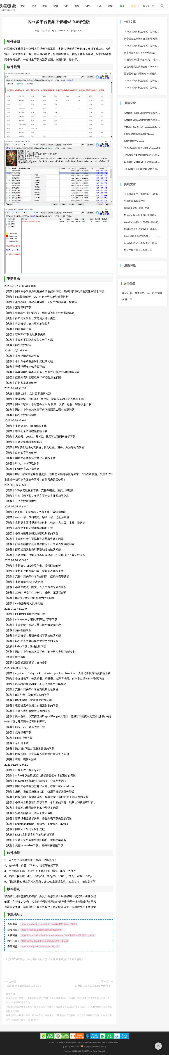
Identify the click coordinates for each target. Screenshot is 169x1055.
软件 (56, 6)
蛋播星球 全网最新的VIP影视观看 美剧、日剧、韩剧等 (143, 73)
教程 (44, 6)
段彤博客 (157, 293)
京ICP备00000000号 (71, 1047)
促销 (110, 6)
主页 (23, 6)
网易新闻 (127, 293)
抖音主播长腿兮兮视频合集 (138, 250)
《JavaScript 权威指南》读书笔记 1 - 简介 (143, 31)
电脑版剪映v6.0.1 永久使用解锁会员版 (143, 243)
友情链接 (129, 283)
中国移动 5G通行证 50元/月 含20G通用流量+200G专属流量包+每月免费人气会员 (143, 59)
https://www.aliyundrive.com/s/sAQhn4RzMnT (44, 941)
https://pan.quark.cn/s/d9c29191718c (40, 946)
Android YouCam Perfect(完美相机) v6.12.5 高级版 (143, 120)
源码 (77, 6)
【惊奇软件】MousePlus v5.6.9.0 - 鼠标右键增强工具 (143, 154)
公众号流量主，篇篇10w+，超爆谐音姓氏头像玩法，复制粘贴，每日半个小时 (143, 194)
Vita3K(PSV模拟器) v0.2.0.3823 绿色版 (143, 127)
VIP (66, 6)
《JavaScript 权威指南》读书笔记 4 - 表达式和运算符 (143, 45)
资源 (33, 6)
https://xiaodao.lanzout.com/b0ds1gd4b (41, 929)
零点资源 (45, 30)
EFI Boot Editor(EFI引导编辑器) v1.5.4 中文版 (143, 161)
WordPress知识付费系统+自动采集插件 (143, 222)
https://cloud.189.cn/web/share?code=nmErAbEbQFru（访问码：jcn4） (58, 935)
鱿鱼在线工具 (142, 293)
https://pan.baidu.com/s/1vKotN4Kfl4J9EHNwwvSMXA (49, 924)
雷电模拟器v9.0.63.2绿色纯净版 (92, 985)
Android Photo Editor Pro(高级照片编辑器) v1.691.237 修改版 (143, 113)
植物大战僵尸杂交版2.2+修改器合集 (142, 229)
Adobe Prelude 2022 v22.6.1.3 (24, 985)
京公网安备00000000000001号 (93, 1047)
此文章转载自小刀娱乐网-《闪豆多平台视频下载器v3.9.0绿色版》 (45, 959)
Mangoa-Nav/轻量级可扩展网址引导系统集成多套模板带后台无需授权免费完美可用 (143, 215)
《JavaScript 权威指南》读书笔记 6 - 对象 (143, 80)
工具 (99, 6)
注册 (133, 6)
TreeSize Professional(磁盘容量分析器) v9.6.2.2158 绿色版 (143, 168)
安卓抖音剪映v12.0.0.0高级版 (139, 52)
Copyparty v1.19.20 (134, 140)
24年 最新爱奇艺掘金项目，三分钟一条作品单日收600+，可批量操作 (143, 236)
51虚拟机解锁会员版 (134, 201)
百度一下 (127, 299)
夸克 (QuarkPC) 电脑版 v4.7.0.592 (142, 147)
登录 (122, 6)
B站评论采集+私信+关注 (136, 208)
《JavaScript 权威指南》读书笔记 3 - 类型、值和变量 (143, 87)
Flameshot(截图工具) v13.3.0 (139, 134)
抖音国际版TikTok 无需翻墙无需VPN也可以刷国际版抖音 (143, 38)
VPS (88, 6)
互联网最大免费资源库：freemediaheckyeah (143, 66)
